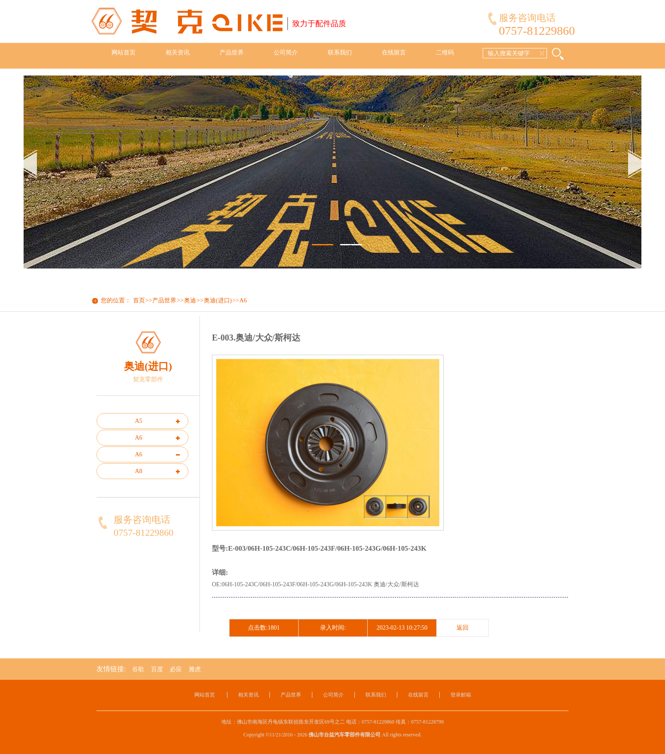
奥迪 (190, 300)
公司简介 (286, 52)
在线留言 (394, 52)
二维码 (445, 52)
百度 (157, 669)
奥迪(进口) (218, 300)
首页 (139, 300)
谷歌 (138, 669)
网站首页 (124, 52)
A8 (138, 471)
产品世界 (232, 52)
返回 (462, 627)
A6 (243, 300)
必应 (176, 669)
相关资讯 (178, 52)
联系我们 (340, 52)
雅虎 (195, 669)
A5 (138, 421)
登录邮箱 (460, 695)
